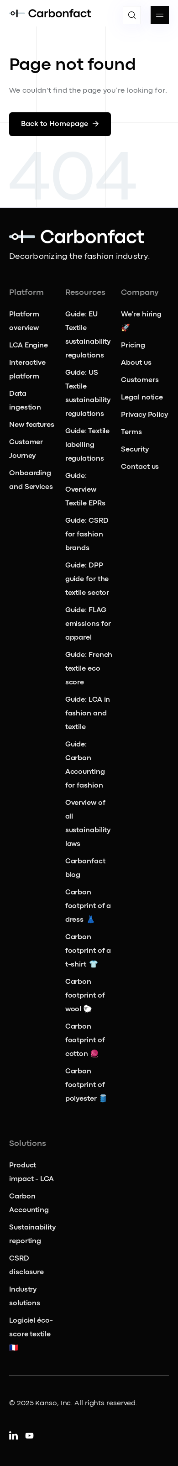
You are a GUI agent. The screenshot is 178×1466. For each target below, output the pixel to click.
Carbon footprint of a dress (88, 906)
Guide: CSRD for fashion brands (87, 535)
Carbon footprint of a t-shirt (88, 951)
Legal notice (142, 397)
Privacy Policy (144, 415)
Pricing (133, 345)
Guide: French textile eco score (89, 669)
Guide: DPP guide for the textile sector (87, 579)
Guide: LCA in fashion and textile (87, 713)
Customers (139, 380)
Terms (131, 432)
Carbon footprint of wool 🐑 (85, 996)
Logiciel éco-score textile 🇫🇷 (31, 1334)
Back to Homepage (60, 124)
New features (31, 425)
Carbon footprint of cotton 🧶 (85, 1040)
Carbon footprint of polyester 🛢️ (86, 1085)
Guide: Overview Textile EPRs (85, 490)
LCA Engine (28, 345)
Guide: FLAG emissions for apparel (88, 624)
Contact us (140, 467)
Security (134, 450)
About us (136, 363)
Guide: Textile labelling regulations (87, 445)
